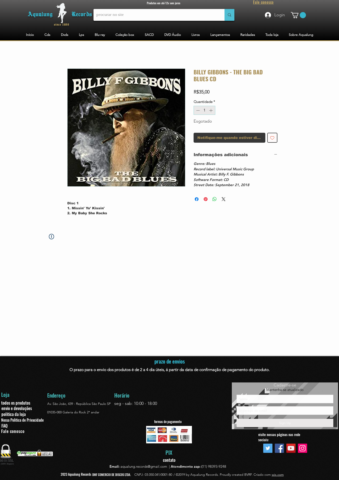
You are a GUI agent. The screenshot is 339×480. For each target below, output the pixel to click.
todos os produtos (15, 403)
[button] (298, 15)
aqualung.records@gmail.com (143, 466)
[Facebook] (279, 448)
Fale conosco (13, 431)
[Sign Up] (285, 423)
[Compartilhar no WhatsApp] (214, 199)
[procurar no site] (155, 15)
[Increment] (211, 110)
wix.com (278, 474)
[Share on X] (223, 199)
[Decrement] (197, 110)
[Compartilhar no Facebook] (196, 199)
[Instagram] (302, 448)
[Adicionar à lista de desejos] (272, 138)
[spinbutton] (204, 110)
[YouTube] (291, 448)
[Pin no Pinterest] (205, 199)
